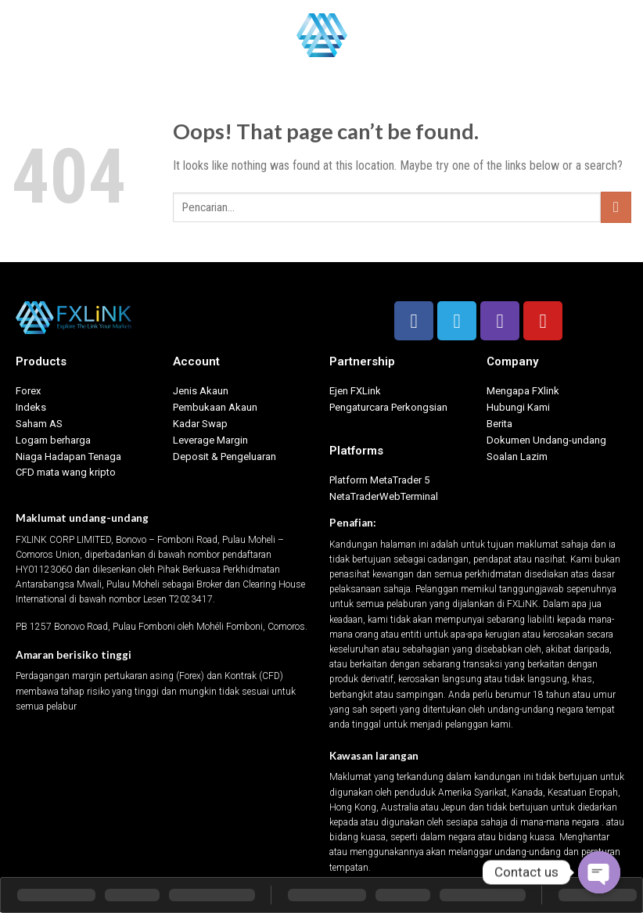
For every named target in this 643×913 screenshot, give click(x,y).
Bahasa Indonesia (583, 34)
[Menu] (21, 35)
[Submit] (616, 207)
